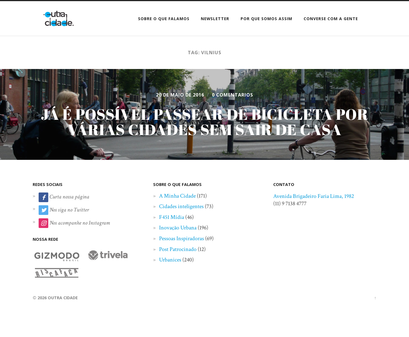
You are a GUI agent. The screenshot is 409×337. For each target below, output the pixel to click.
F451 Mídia (171, 217)
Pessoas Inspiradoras (181, 238)
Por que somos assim (266, 18)
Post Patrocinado (178, 249)
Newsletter (215, 18)
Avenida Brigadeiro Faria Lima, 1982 (313, 196)
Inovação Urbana (178, 227)
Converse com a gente (331, 18)
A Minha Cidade (177, 196)
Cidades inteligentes (181, 206)
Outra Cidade (63, 297)
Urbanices (170, 259)
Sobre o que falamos (163, 18)
